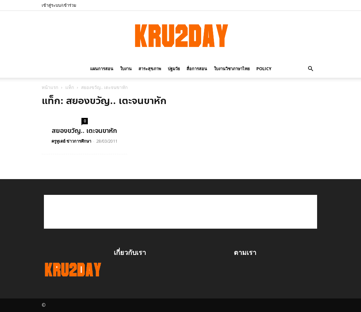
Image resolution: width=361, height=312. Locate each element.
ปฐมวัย (174, 68)
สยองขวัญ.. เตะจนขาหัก (84, 131)
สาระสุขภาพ (149, 68)
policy (263, 68)
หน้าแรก (50, 87)
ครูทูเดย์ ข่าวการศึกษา (71, 141)
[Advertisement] (180, 212)
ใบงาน (126, 68)
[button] (310, 68)
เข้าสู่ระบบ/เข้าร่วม (59, 5)
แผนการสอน (101, 68)
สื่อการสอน (197, 68)
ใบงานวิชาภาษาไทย (232, 68)
